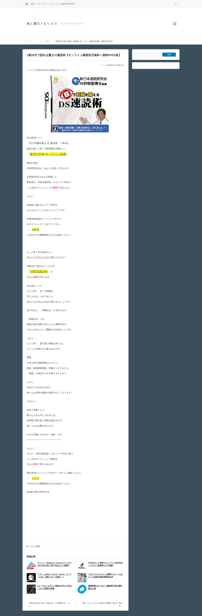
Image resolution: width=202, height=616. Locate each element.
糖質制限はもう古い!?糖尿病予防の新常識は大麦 (105, 587)
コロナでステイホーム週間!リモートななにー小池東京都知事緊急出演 (105, 575)
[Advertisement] (53, 515)
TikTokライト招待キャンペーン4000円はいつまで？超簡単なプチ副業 (105, 564)
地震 (67, 4)
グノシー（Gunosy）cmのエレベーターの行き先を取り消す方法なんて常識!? (54, 564)
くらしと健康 (59, 4)
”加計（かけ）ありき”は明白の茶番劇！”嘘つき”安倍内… (102, 604)
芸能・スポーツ (37, 4)
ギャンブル (48, 4)
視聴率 (72, 4)
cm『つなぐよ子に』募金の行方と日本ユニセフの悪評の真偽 (54, 587)
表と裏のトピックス (42, 23)
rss (174, 23)
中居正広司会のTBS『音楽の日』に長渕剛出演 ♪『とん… (49, 604)
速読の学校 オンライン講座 (48, 154)
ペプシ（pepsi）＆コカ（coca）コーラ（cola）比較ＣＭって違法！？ (54, 575)
